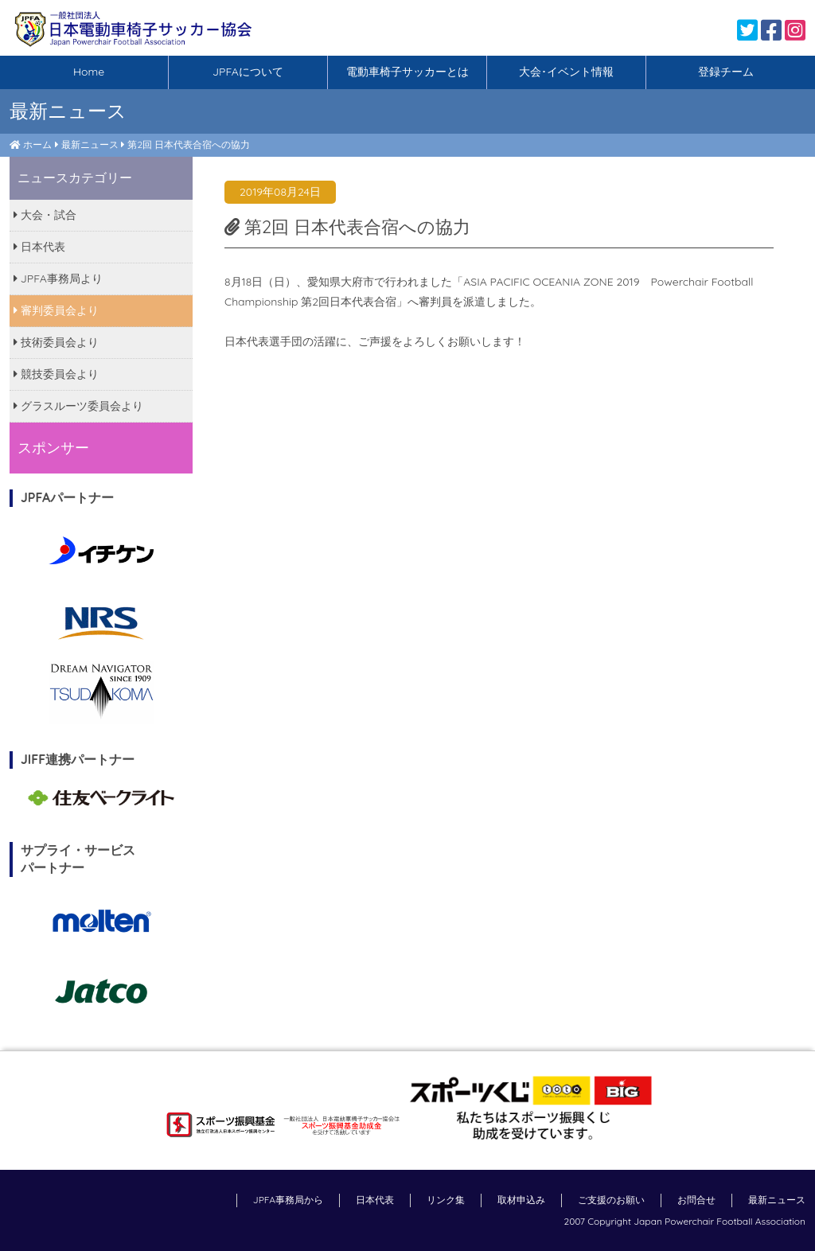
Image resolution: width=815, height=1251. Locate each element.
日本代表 (39, 247)
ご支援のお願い (611, 1200)
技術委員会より (56, 342)
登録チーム (726, 71)
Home (88, 71)
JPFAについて (248, 71)
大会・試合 (45, 215)
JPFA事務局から (288, 1200)
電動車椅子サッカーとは (407, 71)
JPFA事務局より (58, 278)
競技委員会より (56, 374)
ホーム (37, 144)
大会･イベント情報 (566, 71)
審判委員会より (56, 310)
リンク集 (446, 1200)
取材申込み (521, 1200)
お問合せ (696, 1200)
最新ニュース (90, 144)
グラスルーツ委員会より (78, 406)
